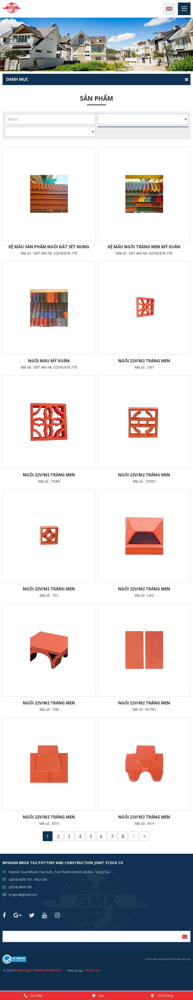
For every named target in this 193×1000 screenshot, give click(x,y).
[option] (96, 44)
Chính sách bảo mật (179, 959)
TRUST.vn (92, 971)
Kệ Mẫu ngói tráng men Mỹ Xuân (144, 246)
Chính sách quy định (157, 959)
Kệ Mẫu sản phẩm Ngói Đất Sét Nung (49, 246)
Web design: (75, 971)
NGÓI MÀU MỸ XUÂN (49, 360)
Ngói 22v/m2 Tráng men (144, 360)
